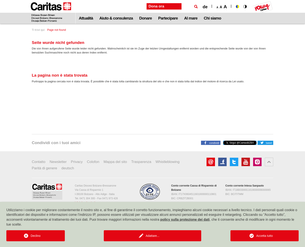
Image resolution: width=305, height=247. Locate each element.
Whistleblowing (167, 162)
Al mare (190, 18)
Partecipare (168, 18)
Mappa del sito (115, 162)
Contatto (38, 162)
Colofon (93, 162)
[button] (210, 143)
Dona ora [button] (156, 6)
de (205, 6)
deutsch (67, 168)
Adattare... (152, 235)
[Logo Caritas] (51, 12)
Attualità (86, 18)
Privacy (77, 162)
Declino (36, 235)
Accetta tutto (264, 235)
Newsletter (58, 162)
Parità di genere (44, 168)
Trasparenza (141, 162)
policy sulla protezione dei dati (185, 219)
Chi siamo (212, 18)
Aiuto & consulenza (116, 18)
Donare (145, 18)
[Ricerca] (196, 6)
